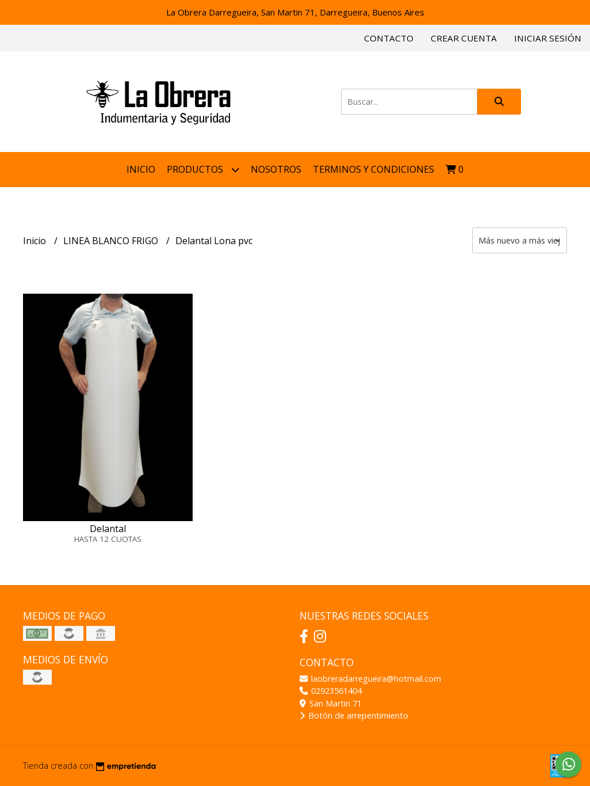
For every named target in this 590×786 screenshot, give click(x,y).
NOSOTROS (276, 169)
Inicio (141, 169)
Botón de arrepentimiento (354, 715)
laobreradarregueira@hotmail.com (370, 678)
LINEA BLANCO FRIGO (111, 240)
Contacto (388, 38)
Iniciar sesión (547, 38)
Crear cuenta (464, 38)
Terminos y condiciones (373, 169)
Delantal (108, 528)
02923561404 (331, 690)
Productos (203, 169)
